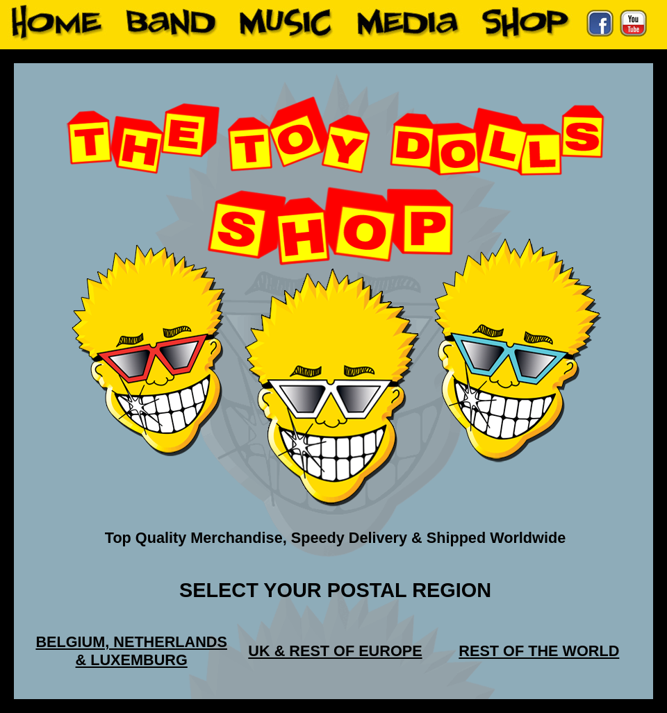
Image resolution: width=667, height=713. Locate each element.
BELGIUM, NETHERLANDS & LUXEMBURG (131, 651)
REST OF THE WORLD (539, 651)
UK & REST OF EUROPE (335, 651)
